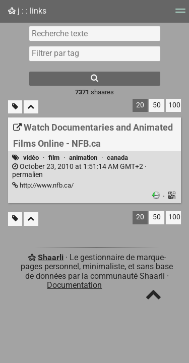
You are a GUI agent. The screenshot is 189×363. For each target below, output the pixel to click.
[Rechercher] (94, 79)
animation (83, 157)
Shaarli (51, 257)
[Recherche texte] (94, 33)
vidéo (31, 157)
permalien (79, 170)
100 (174, 105)
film (53, 157)
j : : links (27, 11)
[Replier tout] (31, 107)
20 (140, 105)
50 (157, 105)
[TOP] (153, 296)
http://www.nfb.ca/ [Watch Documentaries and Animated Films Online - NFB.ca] (43, 185)
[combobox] (94, 53)
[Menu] (180, 14)
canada (117, 157)
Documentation (74, 285)
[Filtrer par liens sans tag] (15, 107)
